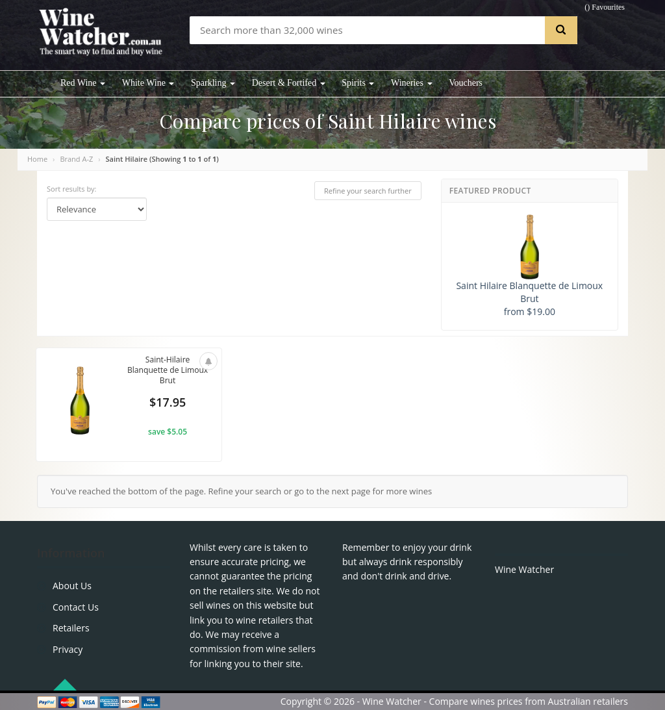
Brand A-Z (76, 159)
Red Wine (82, 83)
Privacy (67, 649)
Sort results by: (72, 189)
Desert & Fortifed (288, 83)
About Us (72, 585)
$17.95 (167, 404)
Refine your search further (368, 191)
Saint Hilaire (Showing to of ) (162, 159)
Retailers (71, 628)
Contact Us (76, 607)
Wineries (411, 83)
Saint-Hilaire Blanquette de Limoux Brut (167, 371)
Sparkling (213, 83)
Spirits (358, 83)
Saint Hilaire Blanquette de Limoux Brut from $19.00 (529, 266)
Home (37, 159)
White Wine (148, 83)
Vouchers (466, 83)
